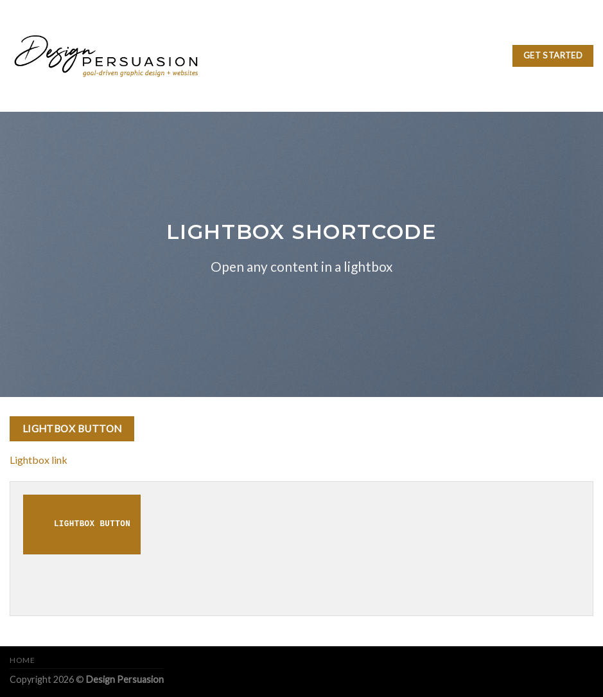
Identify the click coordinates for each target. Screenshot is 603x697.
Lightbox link (38, 460)
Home (22, 660)
